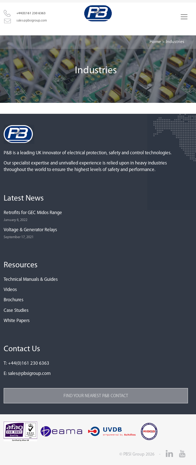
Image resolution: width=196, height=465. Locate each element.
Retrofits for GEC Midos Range (33, 212)
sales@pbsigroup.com (31, 20)
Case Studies (16, 310)
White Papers (17, 320)
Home (155, 42)
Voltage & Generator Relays (30, 230)
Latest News (24, 198)
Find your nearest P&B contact (96, 396)
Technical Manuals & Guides (31, 279)
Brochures (13, 300)
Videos (10, 289)
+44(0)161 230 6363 (31, 13)
